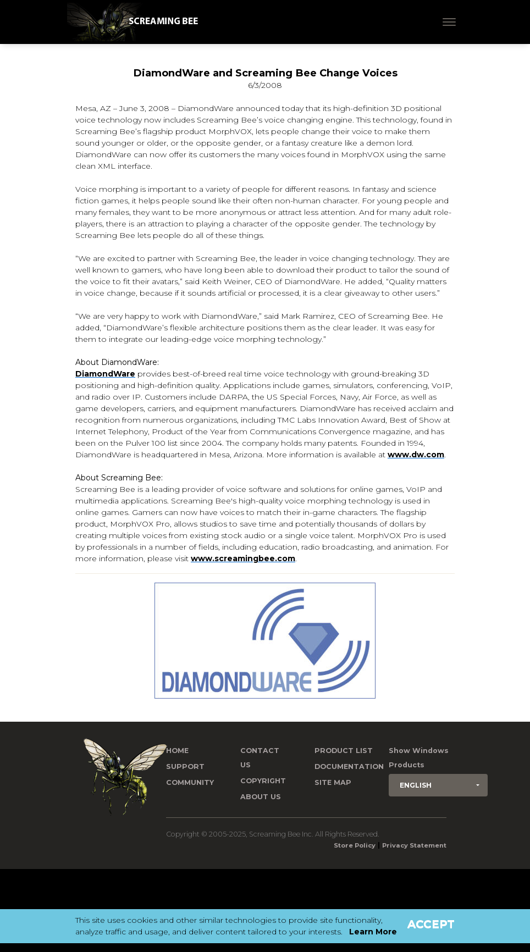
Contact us (259, 757)
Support (185, 766)
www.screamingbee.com (243, 558)
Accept (431, 924)
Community (190, 782)
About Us (260, 797)
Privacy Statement (414, 845)
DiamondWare (105, 374)
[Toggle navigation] (449, 22)
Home (177, 750)
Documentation (349, 766)
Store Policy (355, 845)
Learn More (373, 932)
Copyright (263, 781)
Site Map (332, 782)
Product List (343, 750)
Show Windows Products (419, 757)
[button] (438, 785)
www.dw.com (416, 455)
